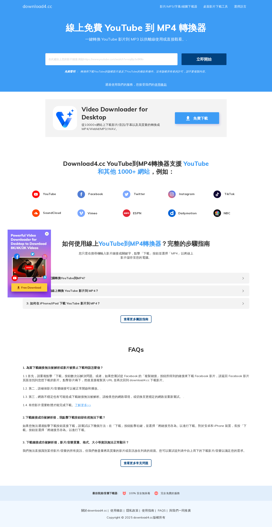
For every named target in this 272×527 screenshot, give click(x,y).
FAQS (162, 510)
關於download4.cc (94, 510)
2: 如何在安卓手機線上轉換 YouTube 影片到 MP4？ (62, 291)
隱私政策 (132, 510)
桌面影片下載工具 (215, 6)
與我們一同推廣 (180, 510)
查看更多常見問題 (136, 463)
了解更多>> (83, 405)
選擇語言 (240, 6)
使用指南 (148, 510)
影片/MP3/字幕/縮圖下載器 (178, 6)
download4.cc (37, 6)
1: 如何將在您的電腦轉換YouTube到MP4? (55, 278)
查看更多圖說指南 (136, 319)
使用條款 (161, 84)
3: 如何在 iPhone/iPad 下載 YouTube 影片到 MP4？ (63, 303)
